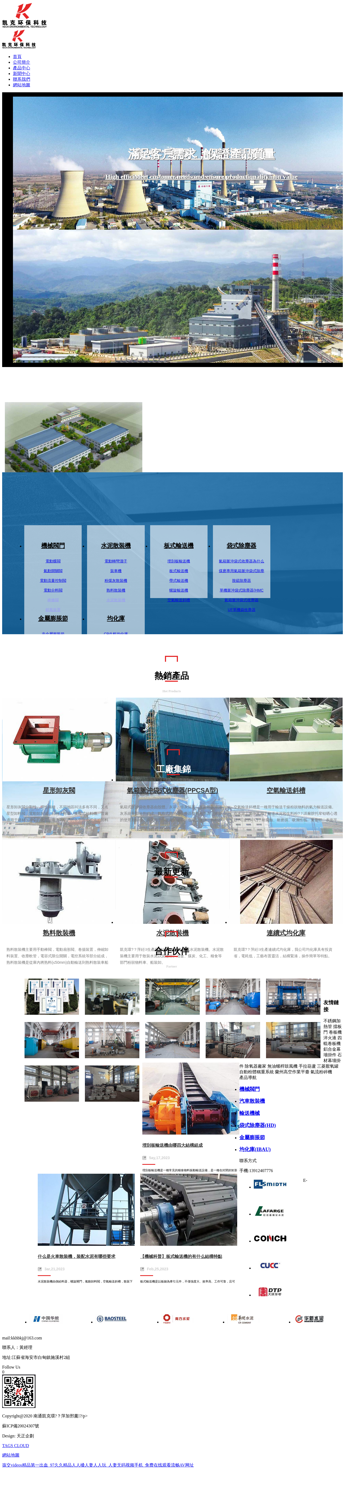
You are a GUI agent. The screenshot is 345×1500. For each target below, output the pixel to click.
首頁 (17, 56)
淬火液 (329, 1038)
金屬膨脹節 (53, 618)
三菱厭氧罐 (328, 1066)
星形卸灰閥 (59, 790)
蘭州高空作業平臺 (292, 1072)
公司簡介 (21, 62)
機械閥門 (53, 545)
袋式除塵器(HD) (257, 1125)
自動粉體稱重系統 (256, 1072)
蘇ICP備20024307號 (20, 1426)
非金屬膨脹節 (53, 634)
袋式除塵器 (241, 545)
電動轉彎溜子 (116, 561)
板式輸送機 (179, 545)
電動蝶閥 (53, 561)
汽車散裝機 (252, 1101)
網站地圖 (21, 85)
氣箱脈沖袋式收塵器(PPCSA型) (172, 790)
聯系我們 (21, 79)
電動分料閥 (53, 590)
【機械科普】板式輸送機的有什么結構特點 (181, 1256)
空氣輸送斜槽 (178, 600)
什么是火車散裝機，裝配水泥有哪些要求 (76, 1256)
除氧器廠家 (255, 1066)
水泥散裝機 (116, 545)
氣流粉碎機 (321, 1072)
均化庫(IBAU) (255, 1149)
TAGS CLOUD (15, 1445)
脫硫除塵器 (241, 580)
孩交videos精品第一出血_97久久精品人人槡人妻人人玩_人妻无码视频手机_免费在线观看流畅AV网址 (98, 1465)
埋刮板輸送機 (178, 561)
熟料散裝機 (115, 590)
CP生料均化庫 (116, 634)
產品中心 (21, 68)
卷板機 (335, 1032)
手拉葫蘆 (307, 1066)
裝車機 (116, 571)
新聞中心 (21, 73)
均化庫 (116, 618)
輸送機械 (249, 1113)
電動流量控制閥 (53, 580)
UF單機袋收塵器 (242, 610)
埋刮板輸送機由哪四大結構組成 (172, 1145)
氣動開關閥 (53, 571)
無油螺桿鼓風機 (282, 1066)
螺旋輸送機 (178, 590)
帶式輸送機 (178, 580)
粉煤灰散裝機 (116, 580)
